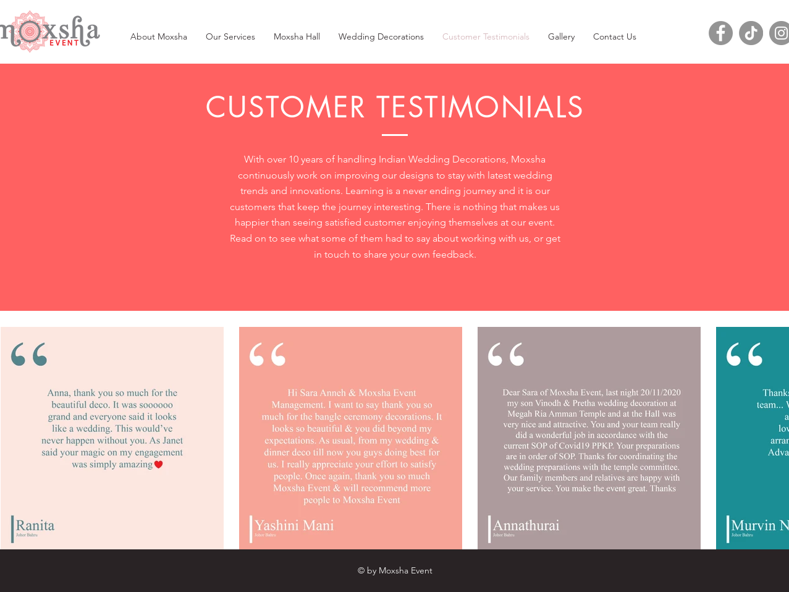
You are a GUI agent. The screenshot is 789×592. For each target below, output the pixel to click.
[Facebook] (721, 33)
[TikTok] (751, 33)
